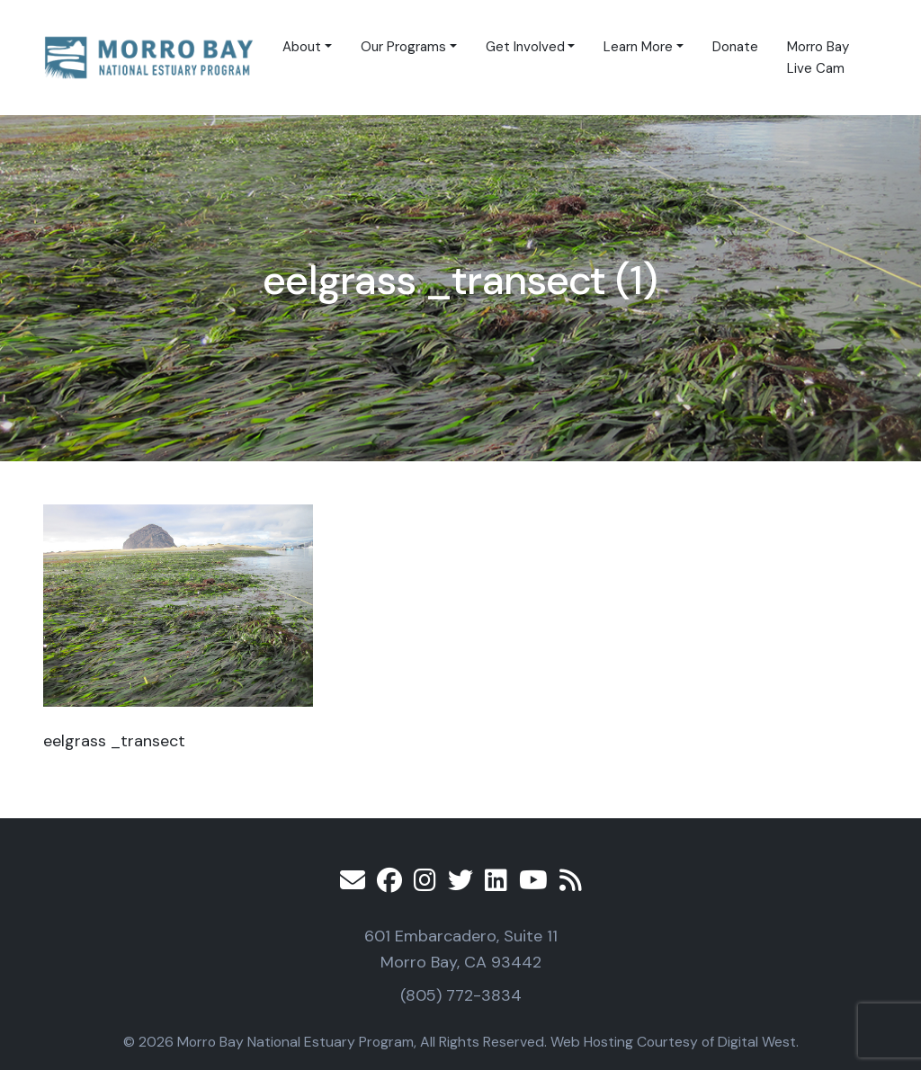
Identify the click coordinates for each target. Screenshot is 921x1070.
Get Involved (525, 47)
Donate (735, 47)
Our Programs (403, 47)
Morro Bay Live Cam (818, 57)
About (301, 47)
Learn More (638, 47)
